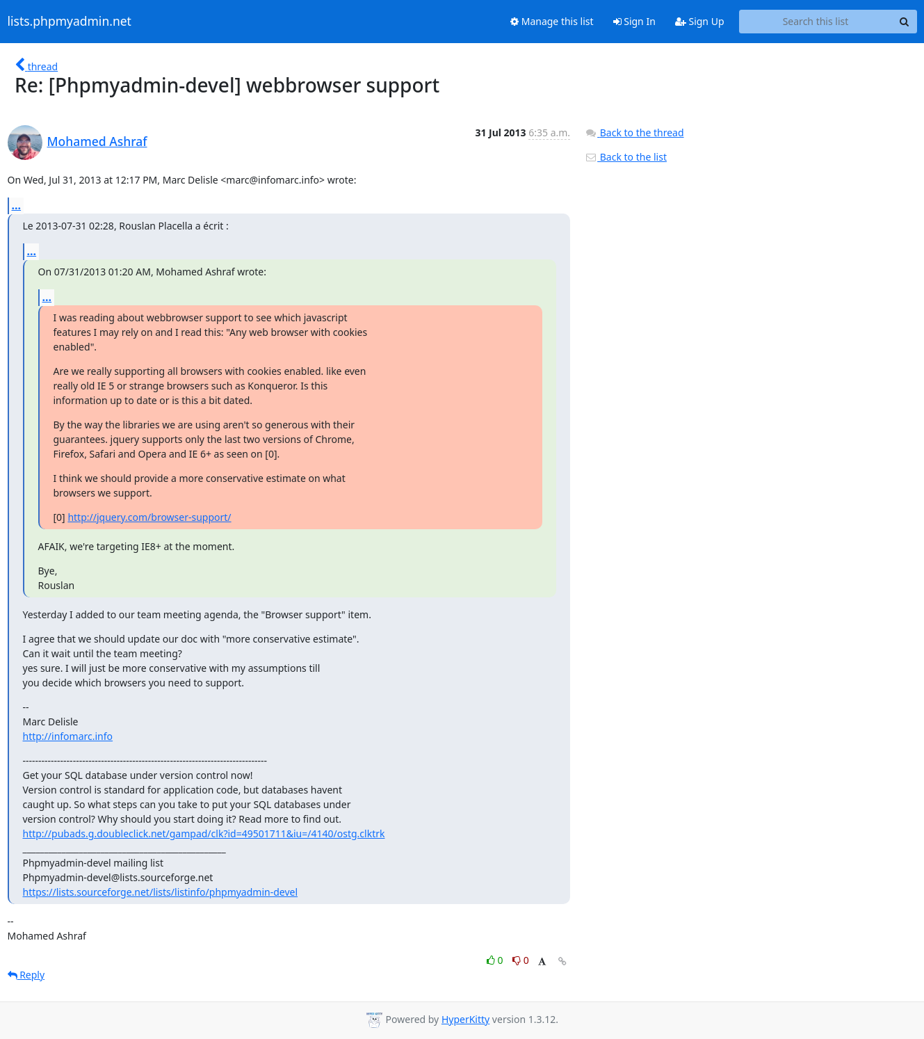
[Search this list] (816, 21)
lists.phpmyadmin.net (69, 21)
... (17, 205)
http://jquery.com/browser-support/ (149, 517)
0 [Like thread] (496, 960)
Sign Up (699, 21)
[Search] (904, 21)
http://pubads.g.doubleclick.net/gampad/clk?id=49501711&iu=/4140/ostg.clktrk (204, 833)
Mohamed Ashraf (97, 141)
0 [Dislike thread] (520, 960)
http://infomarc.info (68, 736)
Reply (26, 974)
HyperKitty (465, 1019)
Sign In (634, 21)
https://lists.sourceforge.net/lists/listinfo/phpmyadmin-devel (160, 892)
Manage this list (552, 21)
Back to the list (626, 156)
